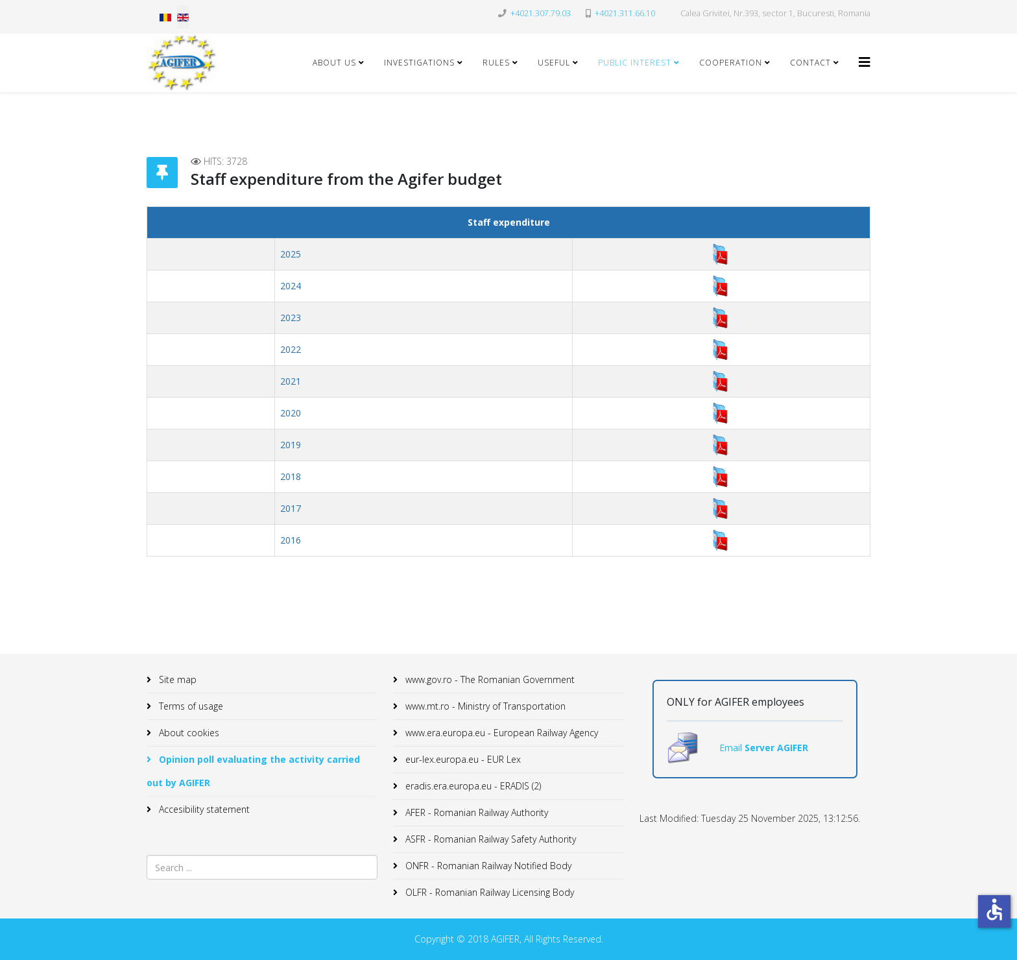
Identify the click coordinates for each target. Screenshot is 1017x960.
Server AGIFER (776, 747)
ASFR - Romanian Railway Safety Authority (489, 839)
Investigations (419, 62)
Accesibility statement (203, 809)
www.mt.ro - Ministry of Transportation (484, 706)
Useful (554, 62)
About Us (334, 62)
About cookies (187, 732)
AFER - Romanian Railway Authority (475, 812)
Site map (176, 679)
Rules (496, 62)
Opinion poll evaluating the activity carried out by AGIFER (253, 771)
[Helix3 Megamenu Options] (864, 62)
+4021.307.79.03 (540, 13)
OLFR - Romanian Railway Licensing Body (488, 892)
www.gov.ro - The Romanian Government (489, 679)
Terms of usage (189, 706)
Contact (810, 62)
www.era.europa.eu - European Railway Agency (500, 732)
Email (732, 747)
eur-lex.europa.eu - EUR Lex (462, 759)
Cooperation (730, 62)
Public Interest (634, 62)
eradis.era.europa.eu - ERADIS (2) (472, 786)
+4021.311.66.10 (625, 13)
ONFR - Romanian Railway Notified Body (487, 865)
